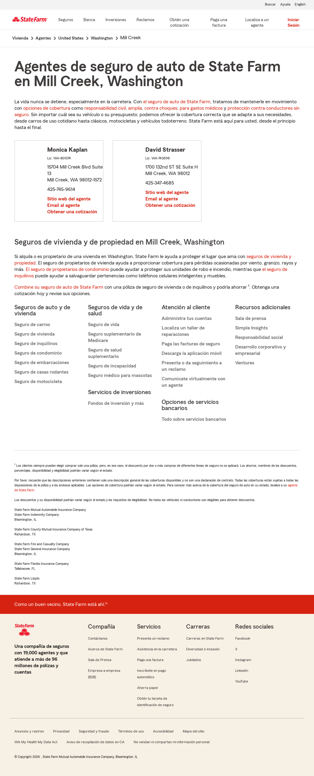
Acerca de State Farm (105, 649)
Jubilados (193, 660)
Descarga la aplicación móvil (192, 353)
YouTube (241, 681)
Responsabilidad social (259, 337)
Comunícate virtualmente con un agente (193, 382)
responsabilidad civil (105, 108)
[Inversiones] (116, 20)
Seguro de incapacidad (112, 365)
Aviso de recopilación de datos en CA (95, 742)
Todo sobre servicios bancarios (194, 419)
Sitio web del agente (68, 198)
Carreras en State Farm (205, 638)
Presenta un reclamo (153, 638)
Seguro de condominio (38, 353)
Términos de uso (131, 731)
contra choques (160, 108)
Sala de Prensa (99, 660)
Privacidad (61, 731)
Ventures (244, 362)
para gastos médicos (201, 108)
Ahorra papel (147, 688)
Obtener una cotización (72, 211)
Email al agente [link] (63, 205)
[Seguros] (66, 20)
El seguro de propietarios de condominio (67, 269)
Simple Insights (251, 327)
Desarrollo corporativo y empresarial (260, 350)
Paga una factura (150, 660)
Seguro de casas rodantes (41, 372)
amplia (135, 108)
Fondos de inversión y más (116, 403)
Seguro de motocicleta (38, 381)
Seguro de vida (103, 324)
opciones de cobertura (46, 108)
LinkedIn (241, 670)
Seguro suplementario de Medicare (114, 337)
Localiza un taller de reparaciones (183, 331)
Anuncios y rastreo (29, 731)
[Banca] (89, 20)
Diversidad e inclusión (203, 649)
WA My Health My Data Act (35, 742)
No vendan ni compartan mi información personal (171, 742)
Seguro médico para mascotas (120, 375)
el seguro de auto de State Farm (176, 101)
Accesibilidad (163, 731)
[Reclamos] (145, 20)
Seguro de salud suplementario (105, 353)
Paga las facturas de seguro (191, 343)
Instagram (243, 660)
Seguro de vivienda (34, 334)
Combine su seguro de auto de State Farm (58, 287)
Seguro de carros (32, 324)
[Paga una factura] (219, 23)
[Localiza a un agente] (257, 23)
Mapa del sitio (193, 731)
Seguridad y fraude (94, 731)
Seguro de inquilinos (35, 343)
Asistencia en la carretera (157, 649)
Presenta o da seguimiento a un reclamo (192, 366)
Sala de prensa (250, 318)
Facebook (242, 638)
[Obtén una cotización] (179, 23)
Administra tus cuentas (187, 318)
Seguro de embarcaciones (41, 362)
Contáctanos (98, 638)
